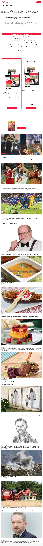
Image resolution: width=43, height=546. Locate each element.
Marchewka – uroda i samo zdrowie (8, 282)
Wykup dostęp (31, 107)
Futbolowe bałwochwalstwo (9, 185)
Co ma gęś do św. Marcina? (6, 378)
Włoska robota (6, 215)
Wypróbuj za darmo (12, 107)
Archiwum (30, 127)
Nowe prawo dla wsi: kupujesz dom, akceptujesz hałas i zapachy (13, 507)
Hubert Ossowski (5, 157)
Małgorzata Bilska (4, 445)
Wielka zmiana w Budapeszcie (7, 539)
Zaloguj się (23, 50)
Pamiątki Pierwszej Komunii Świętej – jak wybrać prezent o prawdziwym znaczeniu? (17, 413)
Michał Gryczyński (4, 253)
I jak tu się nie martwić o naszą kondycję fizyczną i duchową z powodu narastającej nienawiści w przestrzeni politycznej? (19, 254)
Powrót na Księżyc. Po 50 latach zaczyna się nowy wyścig (12, 444)
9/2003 (30, 124)
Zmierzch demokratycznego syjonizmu (8, 476)
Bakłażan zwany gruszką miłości (7, 313)
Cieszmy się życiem (5, 251)
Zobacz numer (22, 127)
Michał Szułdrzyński (4, 540)
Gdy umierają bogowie (7, 155)
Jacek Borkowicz (4, 477)
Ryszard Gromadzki (5, 186)
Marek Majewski (5, 216)
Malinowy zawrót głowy (6, 345)
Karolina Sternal (4, 508)
